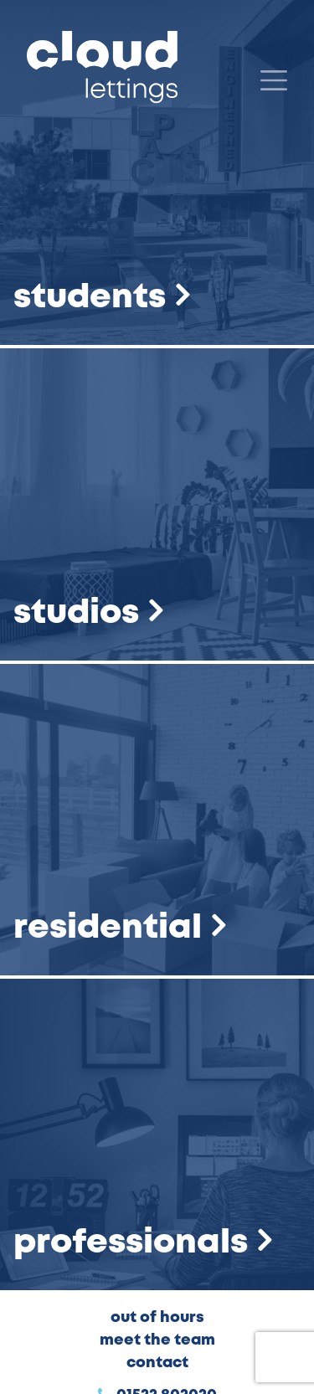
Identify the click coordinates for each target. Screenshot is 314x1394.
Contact (157, 1363)
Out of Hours (157, 1318)
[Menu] (274, 80)
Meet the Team (157, 1340)
